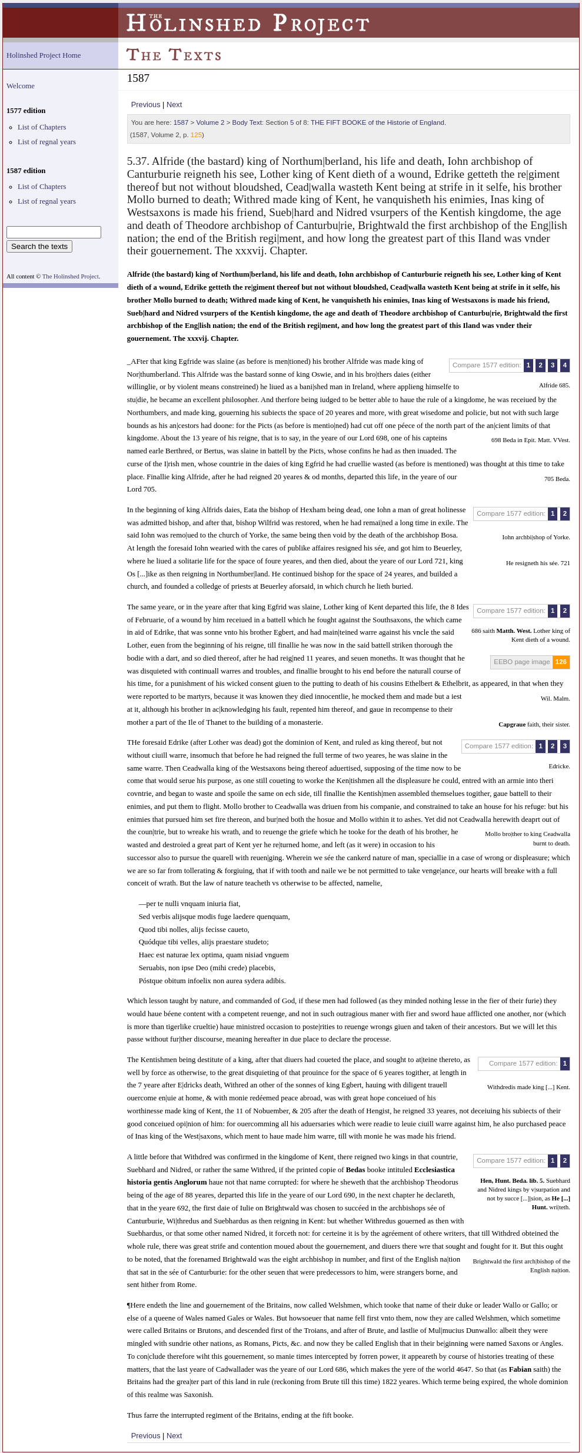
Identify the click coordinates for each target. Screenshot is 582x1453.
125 (196, 134)
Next (174, 104)
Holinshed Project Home (43, 55)
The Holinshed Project (70, 276)
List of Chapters (42, 127)
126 (561, 661)
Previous (146, 104)
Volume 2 (210, 122)
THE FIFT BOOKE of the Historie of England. (378, 122)
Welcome (20, 86)
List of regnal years (47, 142)
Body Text (247, 122)
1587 (181, 122)
